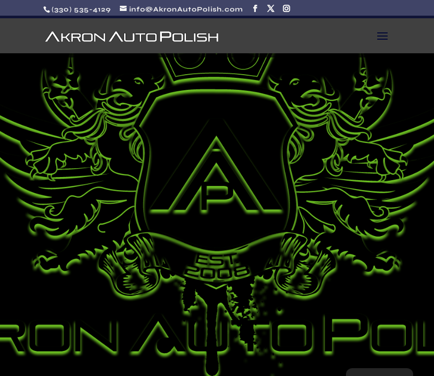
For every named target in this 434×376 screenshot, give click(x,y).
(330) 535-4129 (81, 9)
